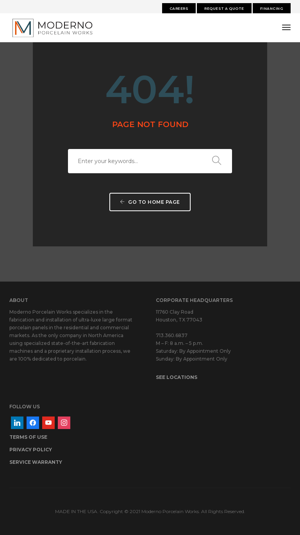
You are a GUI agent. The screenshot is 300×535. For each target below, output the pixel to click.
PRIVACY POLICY (30, 449)
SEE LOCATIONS (176, 377)
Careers (179, 8)
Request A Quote (224, 8)
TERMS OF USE (28, 437)
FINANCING (272, 8)
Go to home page (150, 202)
